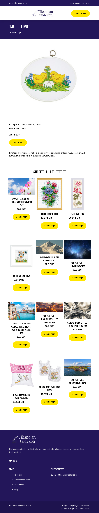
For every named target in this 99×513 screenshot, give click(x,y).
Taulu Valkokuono (21, 276)
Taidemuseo (19, 484)
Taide (23, 124)
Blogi (16, 489)
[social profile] (26, 3)
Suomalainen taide (22, 479)
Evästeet (85, 505)
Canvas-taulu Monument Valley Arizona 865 (49, 319)
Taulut (38, 124)
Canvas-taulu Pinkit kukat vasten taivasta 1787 (21, 202)
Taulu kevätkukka (49, 214)
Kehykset (30, 124)
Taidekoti (18, 475)
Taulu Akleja (77, 214)
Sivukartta (84, 508)
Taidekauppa (80, 13)
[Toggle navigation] (12, 13)
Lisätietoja (18, 142)
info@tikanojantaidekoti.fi (79, 3)
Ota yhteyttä (74, 505)
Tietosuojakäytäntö (69, 508)
